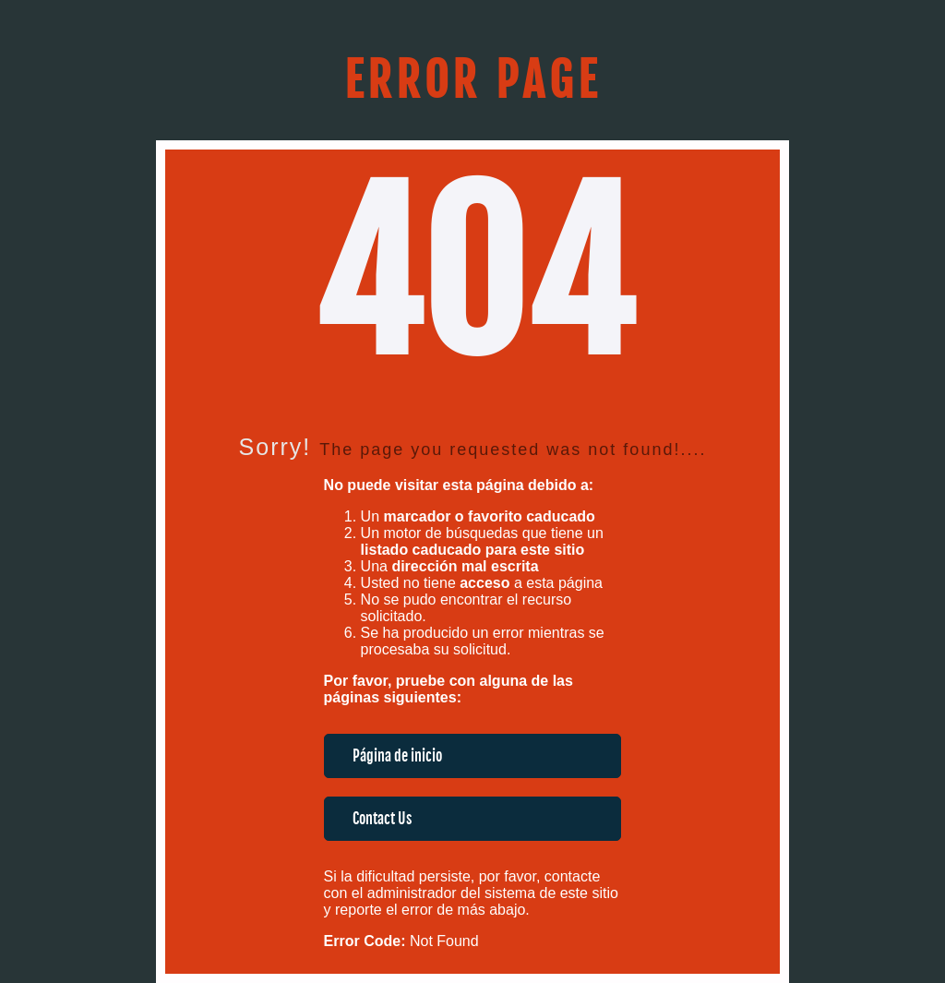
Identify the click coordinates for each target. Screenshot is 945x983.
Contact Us (382, 818)
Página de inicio (397, 756)
